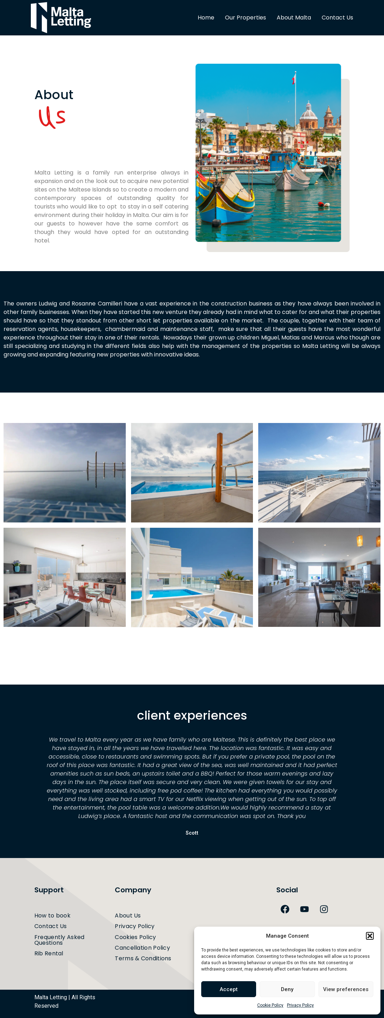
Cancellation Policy (143, 948)
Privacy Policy (300, 1005)
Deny (287, 989)
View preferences (345, 989)
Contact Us (337, 17)
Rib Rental (49, 953)
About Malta (294, 17)
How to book (52, 915)
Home (206, 17)
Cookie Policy (270, 1005)
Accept (229, 989)
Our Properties (245, 17)
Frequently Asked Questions (59, 940)
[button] (369, 935)
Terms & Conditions (143, 958)
